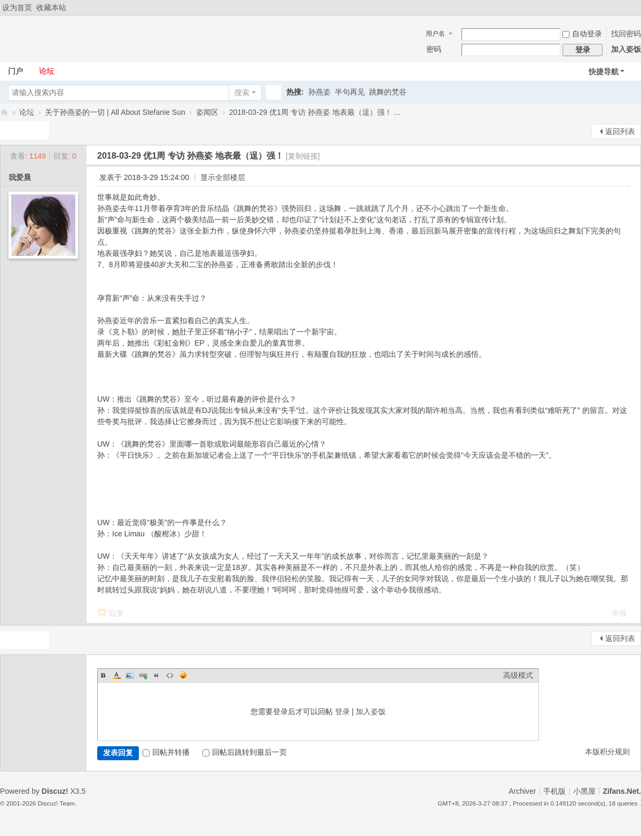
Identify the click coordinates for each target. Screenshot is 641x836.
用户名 (435, 33)
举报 (619, 613)
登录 (342, 711)
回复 (116, 613)
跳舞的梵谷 (388, 92)
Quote (156, 675)
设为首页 (17, 7)
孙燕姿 (319, 92)
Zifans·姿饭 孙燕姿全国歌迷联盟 (4, 112)
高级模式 (518, 675)
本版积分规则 (607, 751)
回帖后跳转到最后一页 (244, 752)
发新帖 (21, 130)
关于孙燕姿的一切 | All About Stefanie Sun (115, 112)
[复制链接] (303, 156)
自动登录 (582, 33)
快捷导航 (604, 71)
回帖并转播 (166, 752)
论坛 (46, 71)
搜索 (241, 92)
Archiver (522, 791)
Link (143, 675)
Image (129, 675)
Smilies (183, 675)
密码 (433, 49)
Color (116, 675)
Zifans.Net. (622, 791)
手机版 (554, 791)
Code (170, 675)
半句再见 (350, 92)
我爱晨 (20, 177)
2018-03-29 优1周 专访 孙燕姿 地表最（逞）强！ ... (315, 112)
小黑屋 (584, 791)
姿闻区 (207, 112)
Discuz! (55, 791)
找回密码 (626, 33)
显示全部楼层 (222, 177)
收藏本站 (51, 7)
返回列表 (620, 131)
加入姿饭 (626, 49)
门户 (15, 71)
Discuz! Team (56, 803)
